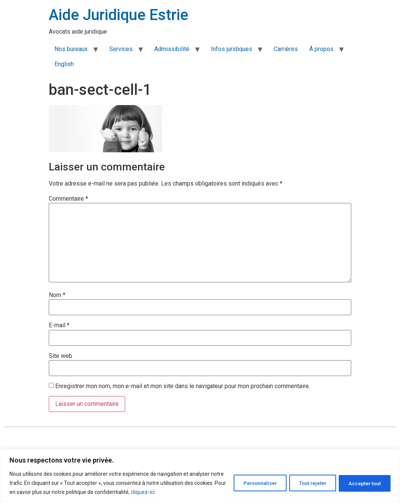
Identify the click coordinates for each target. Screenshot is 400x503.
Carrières (286, 49)
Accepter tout (363, 483)
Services (121, 49)
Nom (57, 295)
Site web (60, 356)
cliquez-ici (176, 492)
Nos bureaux (71, 49)
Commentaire (68, 199)
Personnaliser (250, 483)
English (64, 64)
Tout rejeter (307, 483)
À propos (321, 49)
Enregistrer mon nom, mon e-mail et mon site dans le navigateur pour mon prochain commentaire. (182, 386)
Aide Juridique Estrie (118, 15)
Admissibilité (171, 49)
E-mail (59, 325)
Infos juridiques (231, 49)
